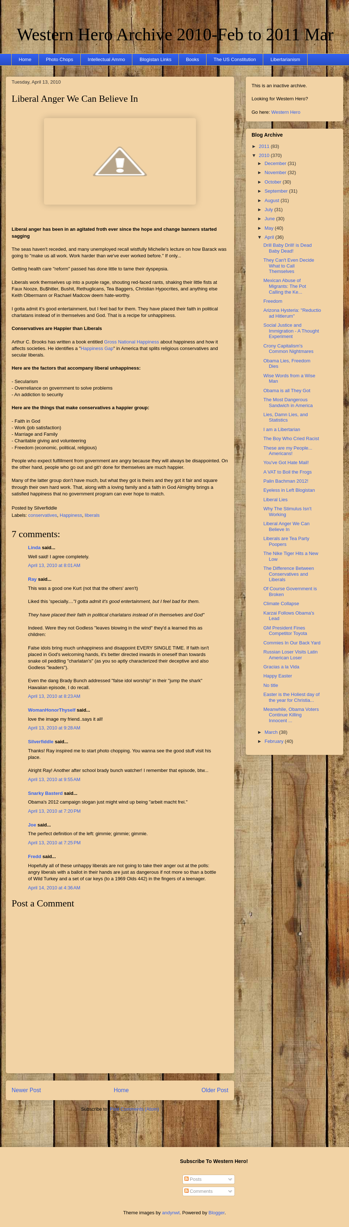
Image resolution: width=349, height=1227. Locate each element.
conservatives (42, 515)
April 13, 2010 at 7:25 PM (54, 842)
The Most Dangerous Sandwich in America (288, 402)
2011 (265, 146)
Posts (193, 1179)
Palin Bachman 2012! (285, 481)
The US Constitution (235, 59)
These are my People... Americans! (287, 450)
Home (25, 59)
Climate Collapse (281, 603)
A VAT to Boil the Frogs (287, 472)
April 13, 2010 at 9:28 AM (54, 728)
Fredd (34, 856)
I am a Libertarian (281, 429)
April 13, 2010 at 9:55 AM (54, 779)
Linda (34, 547)
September (277, 191)
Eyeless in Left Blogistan (289, 490)
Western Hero (285, 112)
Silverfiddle (40, 741)
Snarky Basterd (45, 793)
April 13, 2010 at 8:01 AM (54, 565)
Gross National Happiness (131, 342)
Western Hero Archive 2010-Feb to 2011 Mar (175, 34)
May (270, 228)
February (275, 741)
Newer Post (26, 1090)
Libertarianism (285, 59)
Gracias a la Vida (281, 666)
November (276, 172)
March (272, 732)
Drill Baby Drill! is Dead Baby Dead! (287, 248)
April (270, 237)
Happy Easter (277, 676)
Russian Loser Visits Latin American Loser (290, 654)
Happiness (71, 515)
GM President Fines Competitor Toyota (285, 630)
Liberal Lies (275, 499)
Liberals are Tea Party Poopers (286, 541)
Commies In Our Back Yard (291, 642)
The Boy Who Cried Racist (291, 438)
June (270, 218)
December (276, 163)
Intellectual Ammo (106, 59)
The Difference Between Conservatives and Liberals (288, 574)
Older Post (214, 1090)
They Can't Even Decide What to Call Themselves (288, 265)
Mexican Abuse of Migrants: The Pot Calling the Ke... (284, 286)
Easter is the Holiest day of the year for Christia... (291, 697)
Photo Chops (59, 59)
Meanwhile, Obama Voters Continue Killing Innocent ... (290, 715)
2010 (265, 155)
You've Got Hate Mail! (286, 462)
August (273, 200)
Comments (198, 1191)
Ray (32, 579)
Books (192, 59)
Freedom (272, 301)
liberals (92, 515)
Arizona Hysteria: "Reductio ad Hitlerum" (292, 313)
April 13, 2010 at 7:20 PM (54, 811)
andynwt (171, 1212)
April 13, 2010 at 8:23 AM (54, 696)
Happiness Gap (97, 348)
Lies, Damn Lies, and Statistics (285, 417)
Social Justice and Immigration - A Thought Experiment (291, 330)
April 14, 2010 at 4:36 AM (54, 887)
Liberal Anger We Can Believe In (75, 98)
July (269, 209)
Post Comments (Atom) (134, 1109)
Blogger (217, 1212)
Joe (32, 825)
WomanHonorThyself (52, 710)
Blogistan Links (155, 59)
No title (270, 685)
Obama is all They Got (286, 390)
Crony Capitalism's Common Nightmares (288, 348)
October (274, 182)
